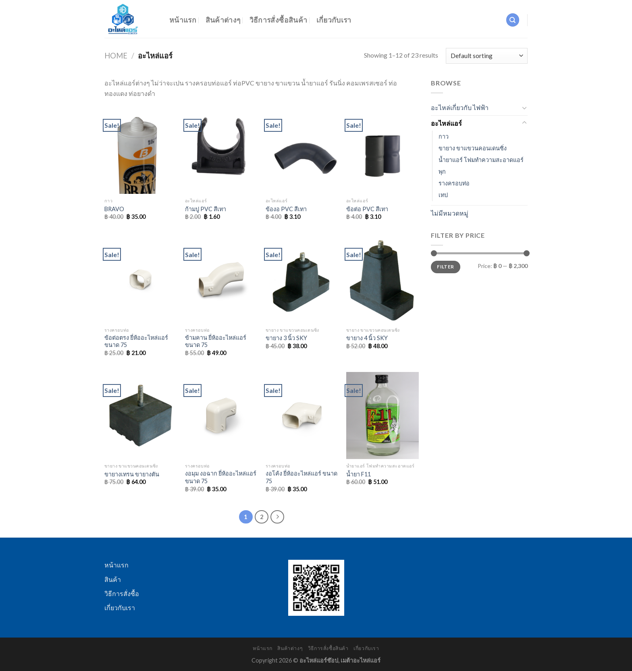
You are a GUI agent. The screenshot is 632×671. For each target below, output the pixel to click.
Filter (445, 267)
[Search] (512, 20)
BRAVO (114, 209)
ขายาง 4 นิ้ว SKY (367, 337)
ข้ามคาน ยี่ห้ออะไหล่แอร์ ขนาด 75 (215, 341)
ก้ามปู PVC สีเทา (205, 209)
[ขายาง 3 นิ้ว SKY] (302, 279)
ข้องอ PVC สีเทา (286, 209)
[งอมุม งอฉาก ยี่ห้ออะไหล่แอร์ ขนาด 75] (221, 415)
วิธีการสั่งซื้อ (121, 593)
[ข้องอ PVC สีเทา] (302, 150)
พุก (442, 171)
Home (115, 55)
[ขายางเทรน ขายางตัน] (140, 415)
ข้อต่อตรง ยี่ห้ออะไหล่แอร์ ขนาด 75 (136, 341)
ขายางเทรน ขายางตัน (131, 474)
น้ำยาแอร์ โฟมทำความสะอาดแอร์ (481, 159)
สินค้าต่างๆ (223, 20)
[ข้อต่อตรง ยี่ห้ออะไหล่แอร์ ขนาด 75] (140, 279)
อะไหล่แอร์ (446, 123)
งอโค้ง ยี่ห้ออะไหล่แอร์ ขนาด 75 (301, 477)
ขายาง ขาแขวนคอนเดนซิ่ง (473, 148)
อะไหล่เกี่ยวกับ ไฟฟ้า (460, 107)
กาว (444, 136)
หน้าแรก (182, 20)
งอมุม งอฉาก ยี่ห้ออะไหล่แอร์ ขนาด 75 (220, 477)
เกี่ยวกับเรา (333, 20)
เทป (443, 194)
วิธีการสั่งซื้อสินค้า (278, 20)
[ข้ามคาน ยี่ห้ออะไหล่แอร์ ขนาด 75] (221, 279)
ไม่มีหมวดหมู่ (449, 213)
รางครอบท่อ (454, 183)
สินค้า (112, 579)
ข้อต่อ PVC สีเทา (367, 209)
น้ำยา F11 (358, 474)
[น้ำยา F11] (382, 415)
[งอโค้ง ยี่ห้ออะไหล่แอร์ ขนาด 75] (302, 415)
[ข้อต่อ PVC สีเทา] (382, 150)
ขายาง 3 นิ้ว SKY (286, 337)
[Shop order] (487, 56)
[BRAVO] (140, 150)
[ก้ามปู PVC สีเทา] (221, 150)
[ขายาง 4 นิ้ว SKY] (382, 279)
